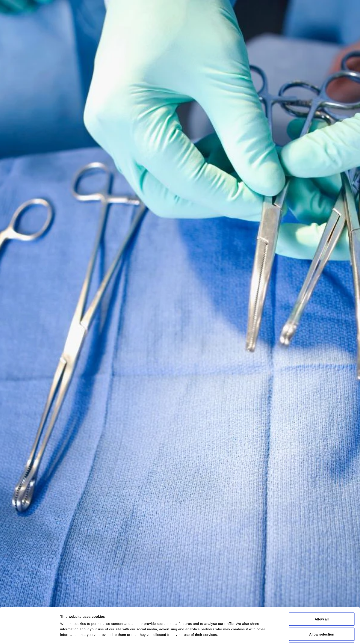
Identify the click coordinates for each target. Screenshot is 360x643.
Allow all (322, 586)
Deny (322, 616)
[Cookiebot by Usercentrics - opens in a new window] (30, 634)
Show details (241, 634)
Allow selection (321, 602)
